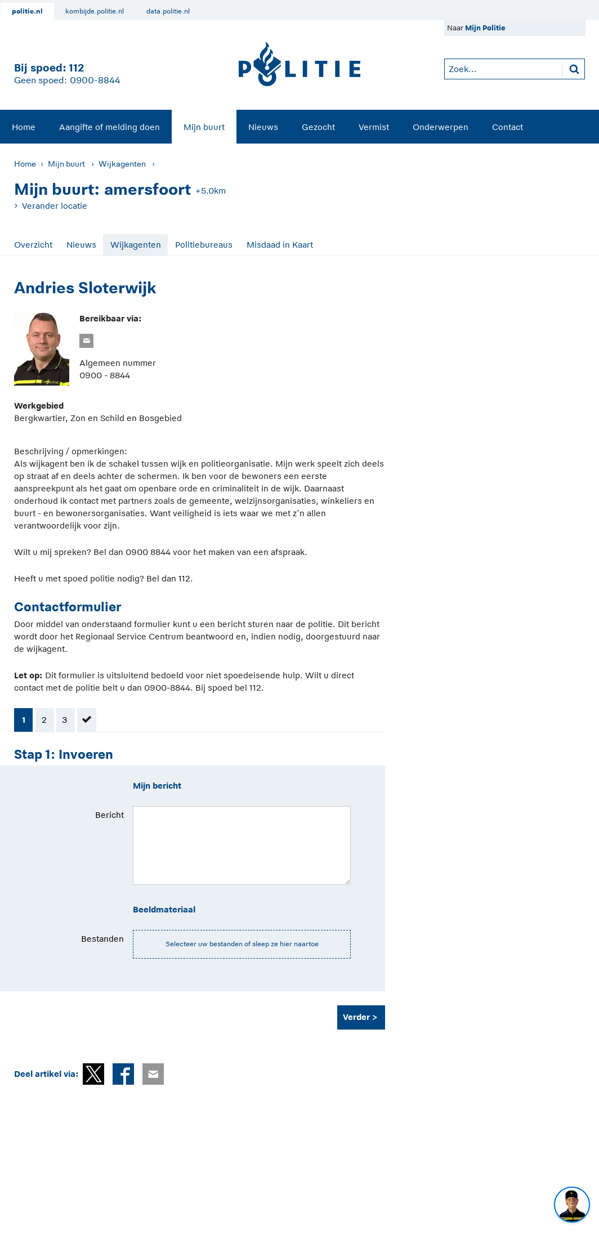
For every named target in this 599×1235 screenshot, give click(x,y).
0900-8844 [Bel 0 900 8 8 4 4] (95, 80)
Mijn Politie (485, 28)
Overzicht (33, 244)
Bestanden (102, 938)
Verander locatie (54, 205)
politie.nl (27, 11)
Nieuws (263, 127)
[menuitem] (23, 127)
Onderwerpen (440, 127)
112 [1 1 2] (76, 68)
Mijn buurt (204, 127)
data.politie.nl (168, 11)
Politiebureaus (204, 244)
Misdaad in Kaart (280, 244)
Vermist (374, 127)
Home (23, 127)
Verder (356, 1017)
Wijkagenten (122, 164)
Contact (507, 127)
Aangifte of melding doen (109, 127)
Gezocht (318, 127)
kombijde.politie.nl (94, 11)
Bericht (109, 814)
